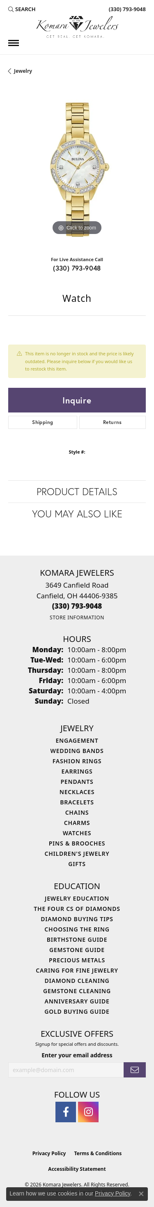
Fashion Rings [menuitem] (77, 761)
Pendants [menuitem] (76, 781)
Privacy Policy (49, 1153)
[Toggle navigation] (13, 43)
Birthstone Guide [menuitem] (77, 939)
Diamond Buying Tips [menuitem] (77, 919)
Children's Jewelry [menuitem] (76, 853)
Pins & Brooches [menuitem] (77, 843)
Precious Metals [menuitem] (77, 960)
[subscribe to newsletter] (135, 1069)
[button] (22, 9)
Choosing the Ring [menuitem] (76, 929)
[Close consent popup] (141, 1193)
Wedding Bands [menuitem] (77, 751)
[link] (126, 9)
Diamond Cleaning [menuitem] (77, 981)
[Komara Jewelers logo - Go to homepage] (77, 27)
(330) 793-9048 (77, 268)
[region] (77, 168)
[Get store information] (77, 617)
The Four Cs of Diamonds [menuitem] (77, 909)
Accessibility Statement (77, 1168)
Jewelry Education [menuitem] (77, 898)
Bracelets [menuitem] (77, 802)
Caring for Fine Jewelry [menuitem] (77, 970)
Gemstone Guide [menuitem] (77, 950)
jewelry (23, 70)
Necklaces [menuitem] (77, 792)
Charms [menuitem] (77, 823)
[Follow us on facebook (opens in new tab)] (65, 1112)
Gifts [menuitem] (77, 864)
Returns (112, 422)
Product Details (77, 491)
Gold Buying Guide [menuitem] (76, 1011)
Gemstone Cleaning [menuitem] (77, 991)
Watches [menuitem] (77, 833)
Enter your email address (77, 1055)
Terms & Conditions (98, 1153)
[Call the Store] (77, 606)
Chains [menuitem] (77, 812)
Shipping (42, 422)
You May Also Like (77, 513)
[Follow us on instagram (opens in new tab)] (88, 1112)
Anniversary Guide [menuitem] (76, 1001)
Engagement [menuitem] (76, 740)
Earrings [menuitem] (77, 771)
